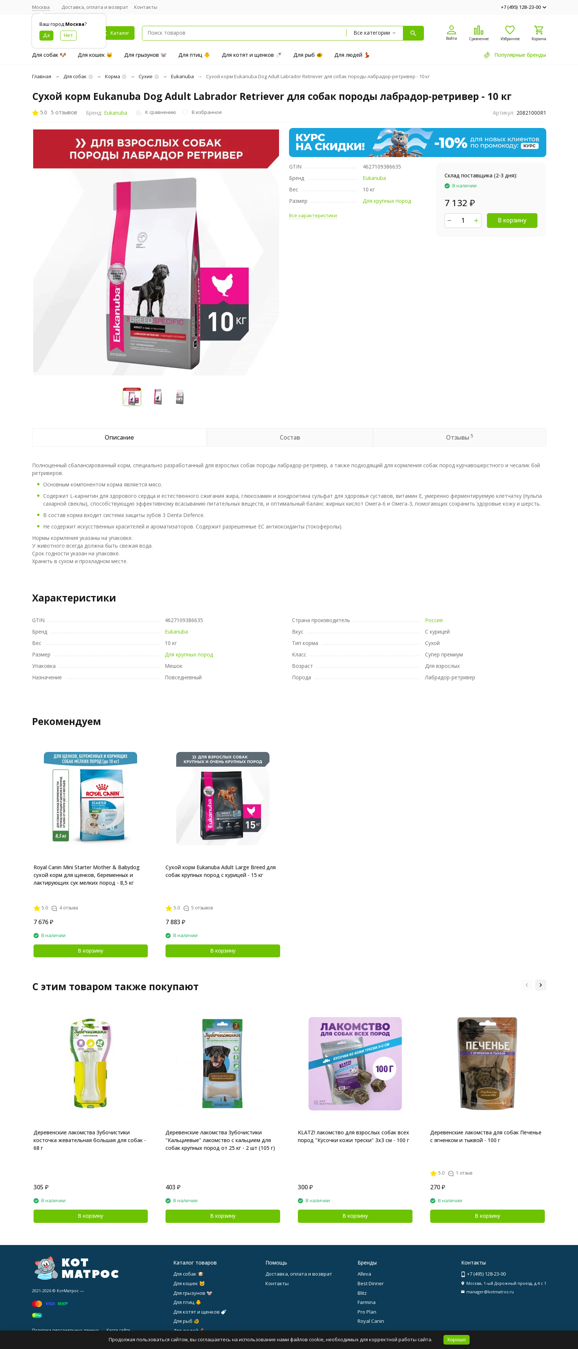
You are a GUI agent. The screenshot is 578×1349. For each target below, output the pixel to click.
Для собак (75, 76)
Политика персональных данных (65, 1330)
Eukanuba (182, 76)
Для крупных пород (387, 200)
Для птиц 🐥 (194, 54)
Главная (41, 76)
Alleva (364, 1273)
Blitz (362, 1293)
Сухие (146, 76)
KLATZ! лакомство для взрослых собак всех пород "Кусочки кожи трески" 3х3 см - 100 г (353, 1136)
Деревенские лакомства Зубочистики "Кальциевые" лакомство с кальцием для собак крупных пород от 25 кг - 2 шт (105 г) (220, 1140)
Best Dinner (371, 1283)
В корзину (512, 220)
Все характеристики (313, 215)
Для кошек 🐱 (95, 54)
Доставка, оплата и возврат (95, 7)
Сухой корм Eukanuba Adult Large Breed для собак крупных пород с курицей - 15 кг (221, 871)
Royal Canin (371, 1321)
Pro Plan (367, 1311)
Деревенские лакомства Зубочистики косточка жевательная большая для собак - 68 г (90, 1140)
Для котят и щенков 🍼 (252, 54)
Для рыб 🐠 (308, 54)
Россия (434, 620)
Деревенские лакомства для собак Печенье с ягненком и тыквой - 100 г (486, 1136)
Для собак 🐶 (49, 54)
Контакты (145, 7)
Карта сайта (118, 1330)
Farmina (367, 1302)
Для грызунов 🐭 (145, 54)
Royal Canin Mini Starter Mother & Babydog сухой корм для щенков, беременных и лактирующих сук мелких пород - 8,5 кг (87, 875)
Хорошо (456, 1339)
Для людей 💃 (352, 54)
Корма (112, 76)
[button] (526, 985)
